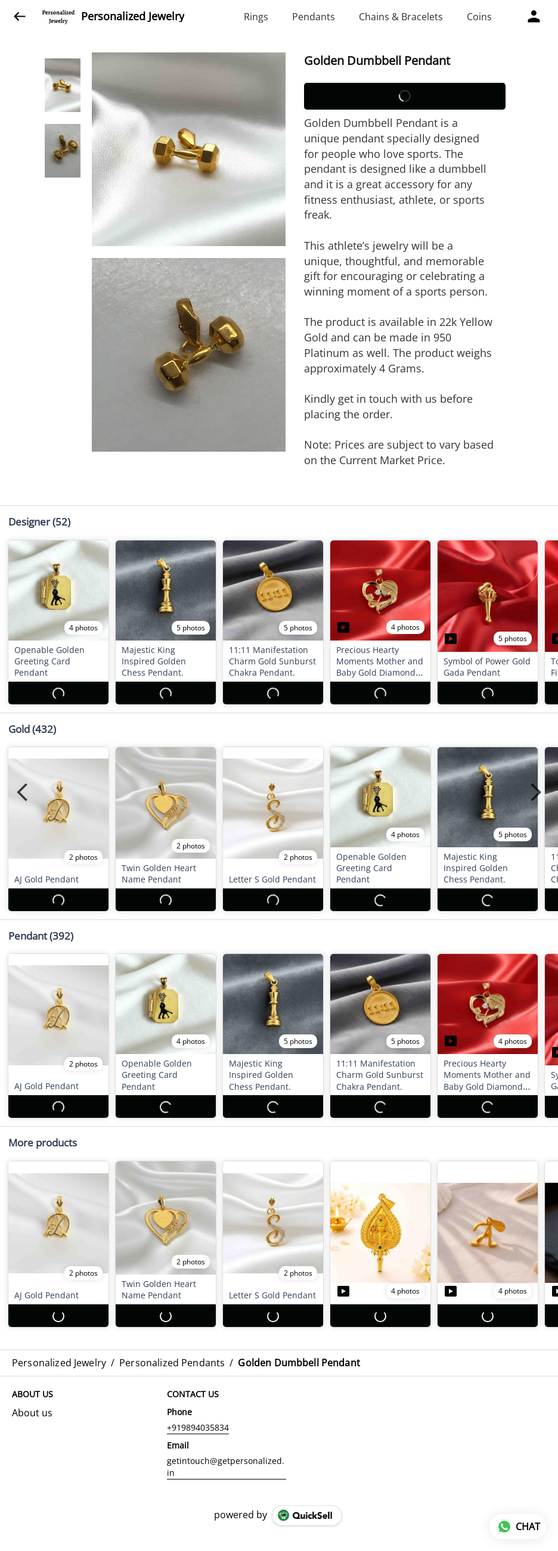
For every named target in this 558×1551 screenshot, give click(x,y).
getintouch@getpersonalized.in (225, 1432)
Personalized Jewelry (132, 17)
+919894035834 (198, 1393)
